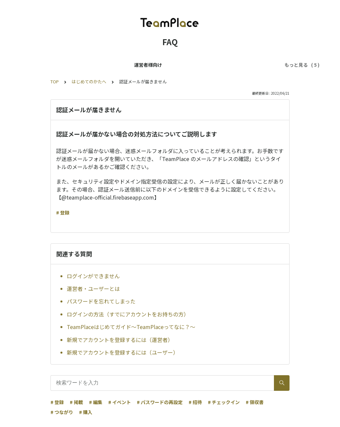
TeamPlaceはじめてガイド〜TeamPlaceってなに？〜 (131, 327)
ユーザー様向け (109, 64)
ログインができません (93, 276)
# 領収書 (255, 402)
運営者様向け (70, 64)
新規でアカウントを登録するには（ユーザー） (122, 352)
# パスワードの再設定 (160, 402)
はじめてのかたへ (89, 81)
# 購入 (85, 412)
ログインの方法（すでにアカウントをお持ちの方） (128, 314)
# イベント (119, 402)
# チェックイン (224, 402)
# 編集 (95, 402)
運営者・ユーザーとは (93, 289)
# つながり (61, 412)
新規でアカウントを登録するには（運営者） (120, 340)
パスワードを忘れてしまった (101, 301)
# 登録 (62, 212)
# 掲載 (76, 402)
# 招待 (195, 402)
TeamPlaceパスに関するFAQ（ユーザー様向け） (187, 64)
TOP (54, 81)
